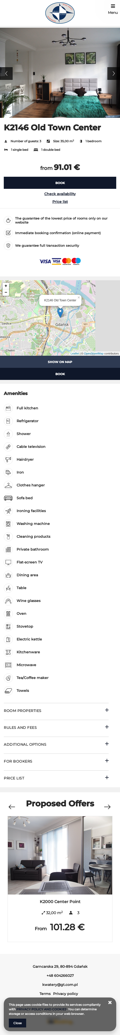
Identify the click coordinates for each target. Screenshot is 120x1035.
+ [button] (6, 286)
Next (113, 73)
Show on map (60, 362)
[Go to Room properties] (56, 711)
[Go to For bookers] (56, 762)
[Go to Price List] (56, 778)
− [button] (6, 293)
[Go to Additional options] (56, 745)
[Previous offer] (12, 804)
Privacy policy (65, 993)
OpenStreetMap (94, 353)
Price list (60, 201)
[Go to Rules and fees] (56, 728)
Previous (6, 73)
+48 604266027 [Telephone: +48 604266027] (60, 975)
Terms (45, 993)
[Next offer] (107, 804)
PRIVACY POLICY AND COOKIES (41, 1009)
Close (17, 1023)
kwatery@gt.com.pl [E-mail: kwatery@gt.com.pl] (60, 984)
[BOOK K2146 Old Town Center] (60, 183)
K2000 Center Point (60, 901)
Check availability (60, 194)
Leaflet (75, 353)
